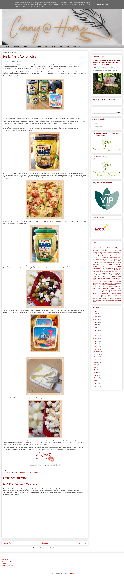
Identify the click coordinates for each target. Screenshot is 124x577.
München (98, 284)
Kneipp (95, 278)
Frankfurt (118, 266)
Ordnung (116, 286)
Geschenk (95, 268)
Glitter (111, 268)
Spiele (74, 46)
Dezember (97, 351)
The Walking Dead (116, 295)
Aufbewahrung (112, 252)
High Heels (112, 271)
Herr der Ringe (104, 271)
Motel (119, 283)
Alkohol (119, 249)
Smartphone (96, 293)
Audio (107, 252)
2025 (96, 314)
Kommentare (98, 126)
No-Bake (119, 284)
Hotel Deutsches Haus (116, 273)
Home (102, 273)
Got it (107, 4)
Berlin (119, 254)
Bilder (100, 256)
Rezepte (39, 46)
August (96, 362)
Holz (99, 273)
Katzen (53, 46)
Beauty (26, 46)
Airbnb (94, 249)
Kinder (67, 46)
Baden (102, 254)
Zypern (103, 300)
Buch (94, 257)
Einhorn (100, 262)
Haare (94, 270)
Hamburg (98, 270)
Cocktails (110, 259)
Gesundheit (101, 268)
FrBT (100, 267)
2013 (96, 346)
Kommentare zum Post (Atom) (48, 548)
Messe (106, 283)
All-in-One (101, 250)
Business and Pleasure (107, 257)
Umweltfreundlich (102, 297)
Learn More (100, 4)
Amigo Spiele (112, 250)
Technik (46, 46)
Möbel (94, 284)
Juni (95, 367)
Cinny (106, 259)
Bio (103, 256)
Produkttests (17, 46)
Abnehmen (95, 247)
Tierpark (95, 297)
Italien (99, 276)
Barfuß (106, 254)
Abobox (101, 247)
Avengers (118, 252)
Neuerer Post (7, 543)
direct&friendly (110, 300)
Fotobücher (118, 264)
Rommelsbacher (97, 290)
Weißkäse (36, 472)
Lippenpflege (107, 280)
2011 (96, 384)
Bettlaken (95, 256)
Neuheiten (113, 284)
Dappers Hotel (103, 260)
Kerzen (113, 276)
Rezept (113, 288)
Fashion (101, 264)
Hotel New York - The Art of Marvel (103, 274)
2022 (96, 322)
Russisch (119, 290)
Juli (95, 364)
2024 (96, 316)
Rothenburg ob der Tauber (109, 290)
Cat (120, 257)
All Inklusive (95, 250)
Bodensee (115, 256)
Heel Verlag (117, 270)
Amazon (106, 250)
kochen (94, 301)
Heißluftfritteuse (97, 271)
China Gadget (96, 259)
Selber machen (117, 292)
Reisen (60, 46)
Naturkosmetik (106, 284)
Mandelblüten (117, 281)
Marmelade (95, 283)
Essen (94, 264)
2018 (96, 333)
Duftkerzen (95, 262)
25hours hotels (96, 245)
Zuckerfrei (98, 300)
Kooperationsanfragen (7, 565)
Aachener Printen (117, 245)
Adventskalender (116, 247)
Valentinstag (110, 297)
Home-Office (107, 273)
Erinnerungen (117, 262)
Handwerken (104, 270)
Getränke (107, 268)
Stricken (114, 293)
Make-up (101, 281)
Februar (96, 378)
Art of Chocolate (102, 252)
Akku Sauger (103, 249)
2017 (96, 335)
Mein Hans (101, 283)
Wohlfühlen (113, 298)
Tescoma (107, 295)
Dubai (119, 260)
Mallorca (110, 281)
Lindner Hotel (99, 280)
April (95, 372)
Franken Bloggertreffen (109, 266)
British (119, 256)
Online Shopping (109, 286)
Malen (105, 281)
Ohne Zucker (101, 286)
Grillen (115, 268)
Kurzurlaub (105, 278)
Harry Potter (110, 270)
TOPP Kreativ (100, 295)
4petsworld (110, 245)
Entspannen (111, 262)
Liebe (94, 280)
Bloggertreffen (108, 256)
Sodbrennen (103, 293)
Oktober (96, 357)
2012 (96, 349)
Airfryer (98, 249)
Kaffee (104, 276)
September (97, 359)
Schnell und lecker (105, 292)
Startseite (7, 46)
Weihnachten (105, 298)
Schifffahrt (95, 292)
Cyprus (97, 260)
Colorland (115, 259)
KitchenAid (118, 276)
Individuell (118, 274)
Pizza (94, 288)
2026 (96, 311)
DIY (80, 46)
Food (32, 46)
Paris (120, 286)
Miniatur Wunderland (113, 283)
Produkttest (22, 472)
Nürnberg (95, 286)
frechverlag (118, 300)
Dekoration (110, 260)
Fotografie (95, 266)
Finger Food (107, 264)
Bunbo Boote (99, 257)
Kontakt (3, 563)
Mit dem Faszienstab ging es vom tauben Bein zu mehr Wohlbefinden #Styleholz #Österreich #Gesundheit (106, 62)
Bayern (110, 254)
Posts (96, 123)
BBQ (94, 254)
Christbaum (101, 259)
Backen (98, 254)
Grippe (119, 268)
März (95, 375)
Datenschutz (4, 559)
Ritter (119, 288)
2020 (96, 327)
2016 (96, 338)
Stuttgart (119, 293)
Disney (115, 260)
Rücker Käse (29, 472)
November (97, 354)
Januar (96, 380)
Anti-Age (118, 250)
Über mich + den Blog (7, 561)
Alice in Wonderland (111, 249)
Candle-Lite (116, 257)
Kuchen (100, 278)
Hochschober (118, 271)
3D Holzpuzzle (103, 245)
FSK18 (97, 264)
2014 (96, 344)
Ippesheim (95, 276)
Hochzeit (95, 273)
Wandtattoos (99, 298)
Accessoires (107, 247)
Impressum (4, 557)
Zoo (94, 300)
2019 (96, 330)
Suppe (94, 295)
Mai (95, 370)
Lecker (119, 278)
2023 (96, 319)
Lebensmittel (14, 472)
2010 (96, 386)
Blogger (72, 573)
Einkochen (105, 262)
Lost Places (113, 280)
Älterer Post (82, 543)
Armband (95, 252)
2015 (96, 341)
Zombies (119, 298)
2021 (96, 325)
